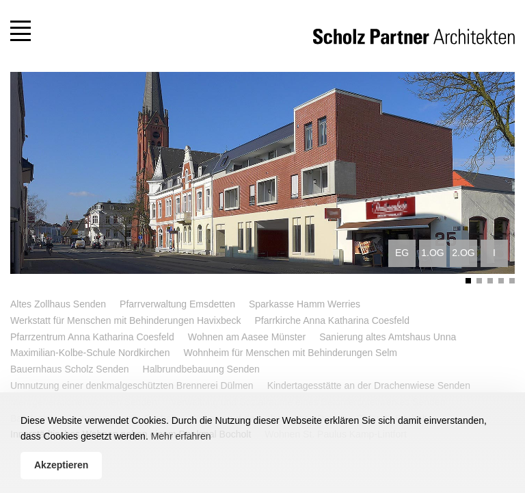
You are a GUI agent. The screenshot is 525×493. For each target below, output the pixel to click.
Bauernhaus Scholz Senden (69, 369)
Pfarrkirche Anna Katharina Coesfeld (331, 320)
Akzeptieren (61, 464)
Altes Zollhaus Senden (58, 304)
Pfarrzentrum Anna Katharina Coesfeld (92, 336)
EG (402, 252)
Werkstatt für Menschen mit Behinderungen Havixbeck (125, 320)
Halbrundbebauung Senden (201, 369)
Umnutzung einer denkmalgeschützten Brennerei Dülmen (132, 385)
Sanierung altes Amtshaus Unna (387, 336)
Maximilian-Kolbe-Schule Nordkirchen (90, 352)
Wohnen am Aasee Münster (247, 336)
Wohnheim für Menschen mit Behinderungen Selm (290, 352)
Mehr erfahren (181, 436)
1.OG (432, 252)
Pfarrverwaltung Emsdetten (177, 304)
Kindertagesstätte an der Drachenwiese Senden (368, 385)
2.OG (463, 252)
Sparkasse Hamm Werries (304, 304)
